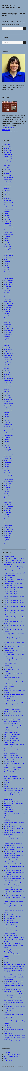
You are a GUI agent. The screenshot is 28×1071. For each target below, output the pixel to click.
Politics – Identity (9, 920)
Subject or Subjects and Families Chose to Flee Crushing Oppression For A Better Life (14, 977)
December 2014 (8, 429)
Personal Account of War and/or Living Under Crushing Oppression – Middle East (14, 891)
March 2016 (7, 397)
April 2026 (7, 144)
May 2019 (6, 318)
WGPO (5, 1058)
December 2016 (8, 378)
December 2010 (8, 529)
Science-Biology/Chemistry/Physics (14, 964)
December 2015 (8, 403)
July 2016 (6, 389)
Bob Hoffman (8, 1060)
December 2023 (8, 202)
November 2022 (8, 230)
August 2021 (7, 261)
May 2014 (6, 443)
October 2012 (7, 483)
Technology (7, 1010)
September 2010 (8, 535)
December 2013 (8, 454)
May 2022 (6, 242)
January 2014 (7, 452)
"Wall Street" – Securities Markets (14, 558)
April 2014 (7, 445)
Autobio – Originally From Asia (13, 592)
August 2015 (7, 412)
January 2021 (7, 276)
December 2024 (8, 177)
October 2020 (8, 282)
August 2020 (7, 286)
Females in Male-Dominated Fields (14, 726)
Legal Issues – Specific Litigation (13, 803)
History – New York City (11, 755)
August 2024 (7, 186)
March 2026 (7, 146)
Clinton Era (7, 698)
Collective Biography (10, 700)
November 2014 (8, 431)
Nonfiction (7, 820)
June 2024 (7, 190)
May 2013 (6, 468)
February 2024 (8, 198)
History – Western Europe (11, 776)
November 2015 (8, 406)
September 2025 (8, 159)
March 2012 (7, 498)
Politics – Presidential (10, 927)
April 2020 (7, 295)
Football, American (9, 730)
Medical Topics (8, 807)
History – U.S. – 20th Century (12, 767)
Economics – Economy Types (12, 707)
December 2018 (8, 328)
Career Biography (9, 686)
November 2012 (8, 481)
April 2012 (7, 496)
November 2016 (8, 380)
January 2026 (8, 150)
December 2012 (8, 479)
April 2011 (6, 521)
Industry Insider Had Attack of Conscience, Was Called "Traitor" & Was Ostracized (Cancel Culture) (14, 793)
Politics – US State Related (11, 931)
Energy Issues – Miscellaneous (13, 719)
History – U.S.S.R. (9, 772)
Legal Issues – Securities (11, 801)
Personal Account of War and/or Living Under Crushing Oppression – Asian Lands (14, 872)
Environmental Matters (11, 723)
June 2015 (6, 416)
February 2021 (8, 274)
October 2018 (7, 332)
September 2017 (8, 359)
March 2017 (7, 372)
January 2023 (7, 226)
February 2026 (8, 148)
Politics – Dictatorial (10, 914)
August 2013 (7, 462)
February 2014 (8, 449)
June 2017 (6, 366)
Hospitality (7, 782)
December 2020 (8, 278)
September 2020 (8, 284)
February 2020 (8, 299)
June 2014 (6, 441)
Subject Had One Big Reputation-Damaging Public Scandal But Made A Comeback (15, 971)
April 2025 (7, 169)
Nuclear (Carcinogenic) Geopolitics (14, 822)
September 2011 (8, 510)
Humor (6, 786)
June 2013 (6, 466)
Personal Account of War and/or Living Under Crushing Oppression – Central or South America (14, 878)
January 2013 (7, 477)
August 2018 (7, 336)
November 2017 (8, 355)
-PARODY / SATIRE (9, 556)
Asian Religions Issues (10, 585)
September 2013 (8, 460)
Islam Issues (7, 797)
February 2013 (8, 475)
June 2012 (6, 491)
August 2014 (7, 437)
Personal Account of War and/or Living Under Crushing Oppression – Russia (14, 897)
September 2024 (8, 184)
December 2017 (8, 353)
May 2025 (6, 167)
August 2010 (7, 537)
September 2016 (8, 385)
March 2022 (7, 246)
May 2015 (6, 418)
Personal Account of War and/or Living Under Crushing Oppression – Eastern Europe (14, 885)
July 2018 (6, 339)
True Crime (7, 1019)
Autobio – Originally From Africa (13, 587)
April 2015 (7, 420)
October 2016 (7, 383)
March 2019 (7, 322)
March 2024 (7, 196)
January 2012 (7, 502)
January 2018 (7, 351)
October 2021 (7, 257)
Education (7, 713)
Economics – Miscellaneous (12, 709)
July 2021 (6, 263)
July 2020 (6, 288)
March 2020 (7, 297)
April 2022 (7, 244)
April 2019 (7, 320)
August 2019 (7, 311)
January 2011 (7, 527)
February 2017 (8, 374)
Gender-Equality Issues (11, 732)
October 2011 (7, 508)
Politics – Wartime (9, 933)
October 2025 (8, 156)
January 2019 (7, 326)
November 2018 (8, 330)
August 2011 (7, 512)
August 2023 (7, 211)
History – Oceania (9, 761)
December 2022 (8, 228)
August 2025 (7, 161)
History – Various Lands (11, 774)
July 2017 (6, 364)
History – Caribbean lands (11, 738)
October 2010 (7, 533)
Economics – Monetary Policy (12, 711)
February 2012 (8, 500)
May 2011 (6, 519)
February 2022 (8, 249)
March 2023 (7, 221)
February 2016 (8, 399)
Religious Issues (8, 960)
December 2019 (8, 303)
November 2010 (8, 531)
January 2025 (7, 175)
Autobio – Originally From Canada (14, 594)
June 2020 (7, 290)
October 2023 (8, 207)
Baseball (6, 631)
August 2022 (7, 236)
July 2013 (6, 464)
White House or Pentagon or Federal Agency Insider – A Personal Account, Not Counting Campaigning (15, 1038)
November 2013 (8, 456)
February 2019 (8, 324)
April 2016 (7, 395)
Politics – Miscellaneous (11, 922)
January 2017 (7, 376)
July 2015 (6, 414)
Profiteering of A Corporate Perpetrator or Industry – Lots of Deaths (13, 945)
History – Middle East (10, 753)
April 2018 (7, 345)
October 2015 (7, 408)
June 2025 (7, 165)
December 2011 (8, 504)
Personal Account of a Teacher (13, 826)
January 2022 (7, 251)
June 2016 (6, 391)
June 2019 (6, 316)
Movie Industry (8, 809)
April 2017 (6, 370)
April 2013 (6, 470)
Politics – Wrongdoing (10, 935)
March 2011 (7, 523)
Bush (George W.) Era (10, 663)
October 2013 (7, 458)
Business (6, 665)
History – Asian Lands (10, 736)
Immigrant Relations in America (13, 788)
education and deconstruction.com (11, 6)
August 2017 (7, 362)
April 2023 (7, 219)
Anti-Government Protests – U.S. (14, 583)
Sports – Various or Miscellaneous (14, 966)
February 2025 (8, 173)
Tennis (6, 1012)
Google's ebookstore (8, 127)
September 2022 (8, 234)
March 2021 (7, 272)
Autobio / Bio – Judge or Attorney (14, 629)
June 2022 (7, 240)
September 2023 (8, 209)
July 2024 (6, 188)
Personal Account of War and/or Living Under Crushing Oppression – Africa (14, 866)
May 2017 (6, 368)
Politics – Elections (9, 918)
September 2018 (8, 334)
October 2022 (8, 232)
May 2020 (6, 293)
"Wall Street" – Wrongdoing (12, 560)
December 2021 (8, 253)
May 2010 (6, 544)
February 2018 (8, 349)
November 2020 (8, 280)
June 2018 (6, 341)
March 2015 (7, 422)
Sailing (6, 962)
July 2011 (6, 514)
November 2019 (8, 305)
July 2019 (6, 313)
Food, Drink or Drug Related (12, 728)
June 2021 (6, 265)
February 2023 (8, 223)
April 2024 (7, 194)
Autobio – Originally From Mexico (14, 600)
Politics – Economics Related (12, 916)
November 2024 (8, 179)
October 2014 (7, 433)
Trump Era (7, 1025)
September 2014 (8, 435)
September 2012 (8, 485)
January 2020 (7, 301)
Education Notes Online (11, 1056)
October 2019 (7, 307)
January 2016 (7, 401)
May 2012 (6, 493)
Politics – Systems (9, 929)
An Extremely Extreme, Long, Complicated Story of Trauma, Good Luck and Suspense (14, 573)
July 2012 (6, 489)
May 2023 (6, 217)
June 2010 (6, 542)
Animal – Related (9, 577)
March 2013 (7, 473)
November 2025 (8, 154)
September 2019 (8, 309)
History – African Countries (12, 734)
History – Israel (8, 751)
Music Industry (8, 811)
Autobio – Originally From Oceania (14, 610)
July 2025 (6, 163)
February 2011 (8, 525)
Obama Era (7, 824)
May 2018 (6, 343)
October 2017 (7, 357)
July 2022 (6, 238)
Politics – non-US (9, 924)
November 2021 (8, 255)
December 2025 (8, 152)
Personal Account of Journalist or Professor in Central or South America (13, 839)
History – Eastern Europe (11, 749)
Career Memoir (8, 688)
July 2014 (6, 439)
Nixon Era (7, 818)
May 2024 (6, 192)
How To (6, 784)
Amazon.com (6, 129)
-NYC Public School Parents (12, 1054)
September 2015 (8, 410)
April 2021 (7, 269)
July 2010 (6, 540)
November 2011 (8, 506)
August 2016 (7, 387)
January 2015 (7, 426)
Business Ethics (8, 667)
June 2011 (6, 516)
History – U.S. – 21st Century (12, 770)
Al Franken (7, 1052)
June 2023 (7, 215)
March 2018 (7, 347)
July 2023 (6, 213)
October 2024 (8, 182)
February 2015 (8, 424)
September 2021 (8, 259)
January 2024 (7, 200)
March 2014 (7, 447)
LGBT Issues (7, 805)
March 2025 (7, 171)
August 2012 (7, 487)
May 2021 (6, 267)
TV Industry (7, 1027)
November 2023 (8, 205)
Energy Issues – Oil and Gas (12, 721)
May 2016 (6, 393)
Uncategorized (8, 1033)
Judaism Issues (8, 799)
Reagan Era (7, 958)
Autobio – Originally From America (14, 590)
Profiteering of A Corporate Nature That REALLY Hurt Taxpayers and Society (14, 939)
